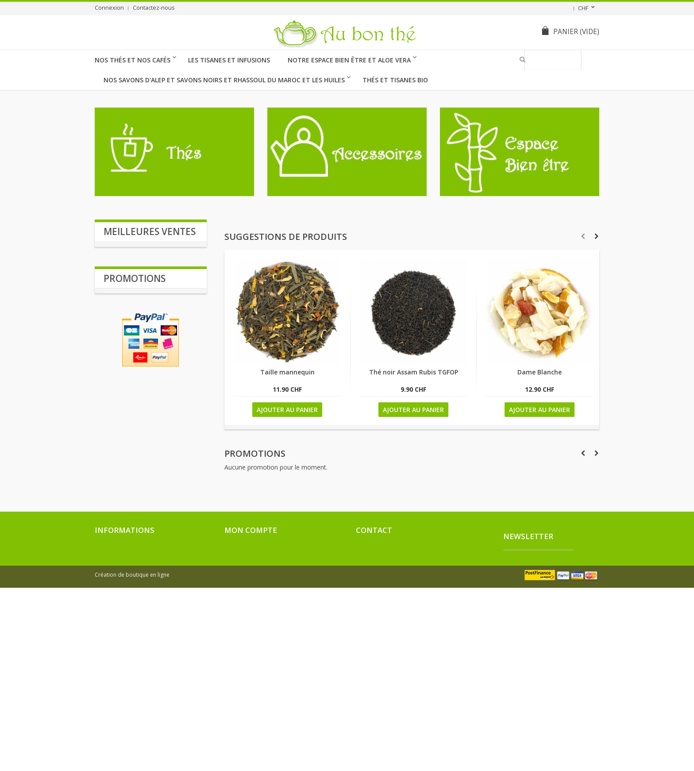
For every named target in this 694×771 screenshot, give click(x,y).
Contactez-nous (154, 8)
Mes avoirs (238, 674)
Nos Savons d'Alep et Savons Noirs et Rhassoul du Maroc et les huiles (224, 80)
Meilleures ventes (150, 231)
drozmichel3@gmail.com (407, 693)
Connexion (109, 8)
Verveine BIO (123, 339)
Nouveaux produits (120, 674)
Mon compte (250, 646)
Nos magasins (113, 695)
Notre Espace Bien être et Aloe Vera (349, 60)
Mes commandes (246, 663)
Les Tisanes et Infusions (229, 60)
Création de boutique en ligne (132, 758)
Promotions (254, 453)
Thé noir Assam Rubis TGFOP (413, 372)
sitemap (105, 727)
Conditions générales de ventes (136, 717)
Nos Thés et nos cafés (132, 60)
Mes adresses (242, 685)
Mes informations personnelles (265, 695)
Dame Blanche (539, 372)
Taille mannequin (287, 372)
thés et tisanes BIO (395, 80)
